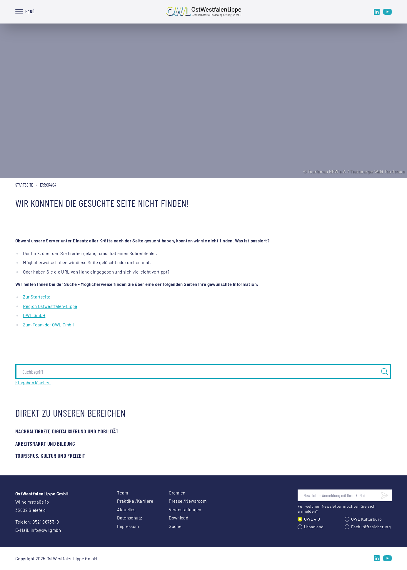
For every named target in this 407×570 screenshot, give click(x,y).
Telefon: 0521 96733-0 (37, 521)
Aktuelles (126, 509)
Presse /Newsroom (187, 501)
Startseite (24, 184)
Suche (175, 526)
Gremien (177, 492)
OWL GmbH (34, 315)
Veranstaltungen (185, 509)
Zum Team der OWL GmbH (48, 324)
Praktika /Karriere (135, 501)
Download (178, 517)
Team (122, 492)
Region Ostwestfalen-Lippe (50, 306)
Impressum (128, 526)
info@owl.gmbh (46, 530)
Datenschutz (129, 517)
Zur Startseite (36, 296)
